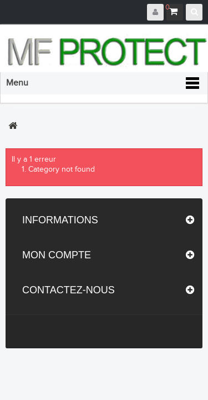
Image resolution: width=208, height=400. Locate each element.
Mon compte (56, 255)
